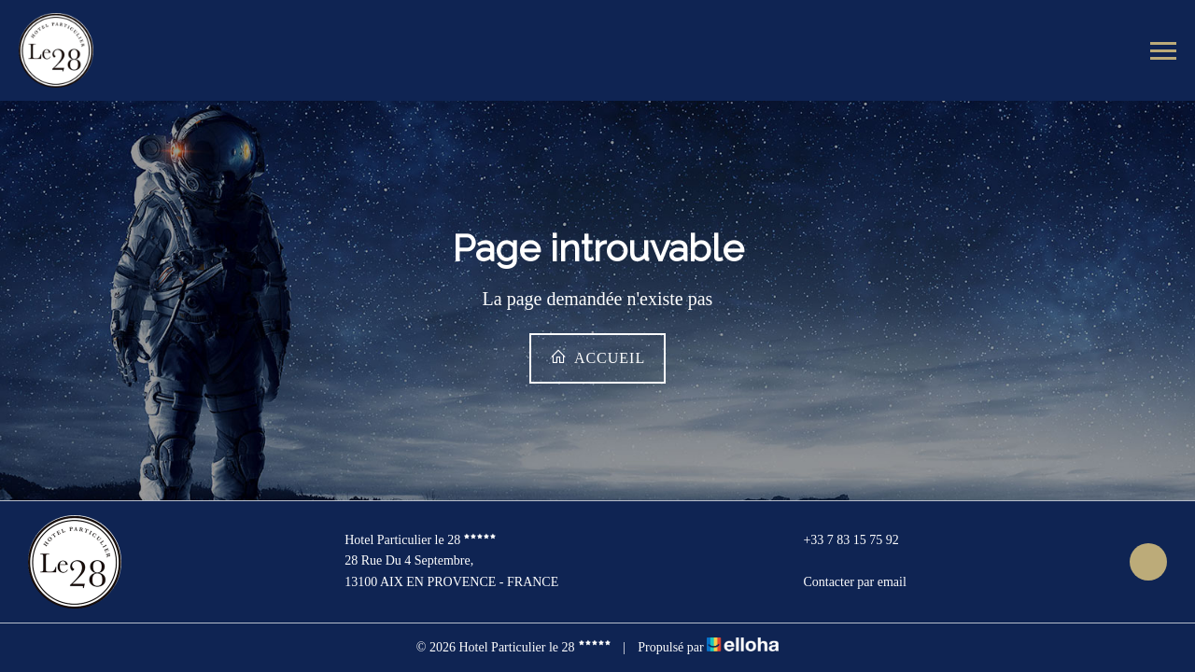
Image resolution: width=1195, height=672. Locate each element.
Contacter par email (843, 582)
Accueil (597, 357)
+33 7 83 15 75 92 (839, 540)
